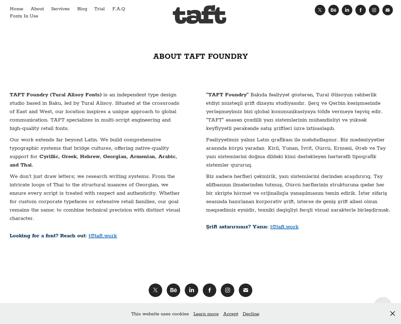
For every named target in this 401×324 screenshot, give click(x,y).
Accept (230, 313)
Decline (251, 313)
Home (16, 8)
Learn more (206, 313)
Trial (99, 8)
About (37, 8)
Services (60, 8)
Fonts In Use (24, 15)
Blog (82, 8)
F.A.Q (118, 8)
